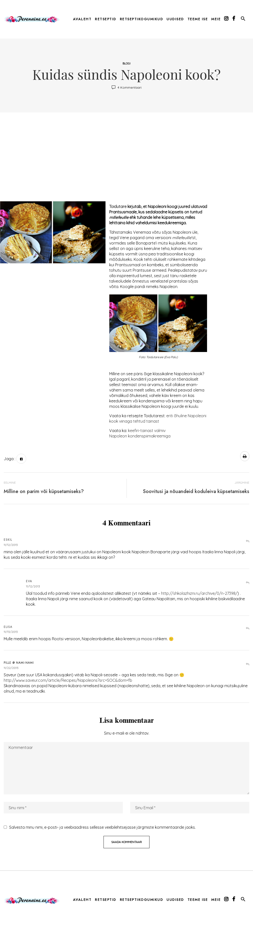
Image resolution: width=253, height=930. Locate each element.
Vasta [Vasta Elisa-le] (247, 629)
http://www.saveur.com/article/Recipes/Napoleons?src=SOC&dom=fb (68, 680)
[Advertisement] (126, 159)
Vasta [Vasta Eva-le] (247, 583)
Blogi (126, 63)
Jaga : (9, 458)
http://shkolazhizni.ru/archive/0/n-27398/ (199, 593)
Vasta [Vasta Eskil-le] (247, 541)
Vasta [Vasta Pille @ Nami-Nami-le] (247, 664)
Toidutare (117, 206)
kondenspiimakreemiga (148, 436)
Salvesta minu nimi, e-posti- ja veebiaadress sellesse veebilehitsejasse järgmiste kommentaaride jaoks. (102, 827)
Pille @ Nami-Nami (19, 663)
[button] (243, 19)
